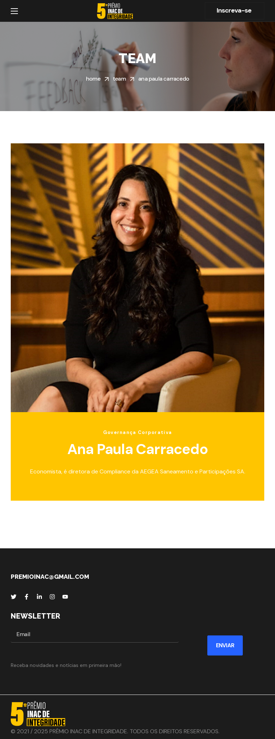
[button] (234, 10)
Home (93, 78)
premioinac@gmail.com (50, 576)
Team (119, 78)
